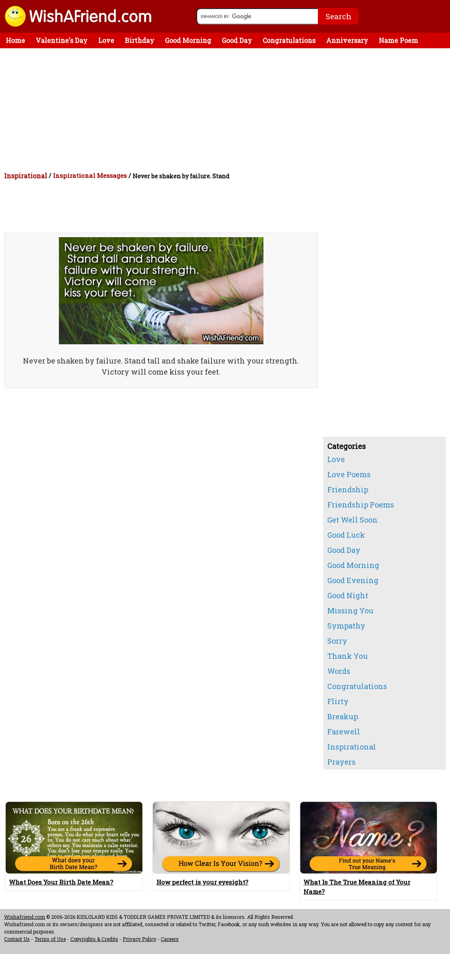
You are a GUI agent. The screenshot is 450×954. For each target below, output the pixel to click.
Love (106, 40)
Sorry (337, 641)
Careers (170, 939)
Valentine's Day (62, 40)
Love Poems (349, 474)
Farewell (343, 731)
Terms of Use (50, 939)
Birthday (139, 40)
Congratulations (289, 40)
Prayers (341, 762)
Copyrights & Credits (94, 939)
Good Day (237, 40)
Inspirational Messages (90, 175)
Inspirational (25, 175)
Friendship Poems (360, 505)
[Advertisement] (227, 109)
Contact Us (17, 939)
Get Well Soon (352, 520)
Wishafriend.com (24, 917)
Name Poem (398, 40)
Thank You (347, 656)
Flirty (338, 701)
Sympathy (346, 626)
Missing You (350, 610)
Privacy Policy (139, 939)
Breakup (342, 716)
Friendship (347, 489)
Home (15, 40)
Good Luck (346, 535)
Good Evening (352, 580)
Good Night (347, 595)
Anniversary (347, 40)
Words (338, 671)
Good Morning (188, 40)
